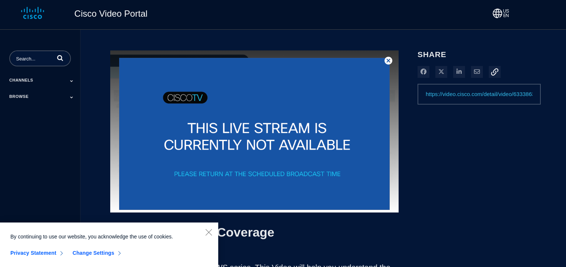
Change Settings (93, 255)
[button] (60, 58)
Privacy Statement (33, 255)
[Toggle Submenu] (71, 81)
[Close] (208, 234)
